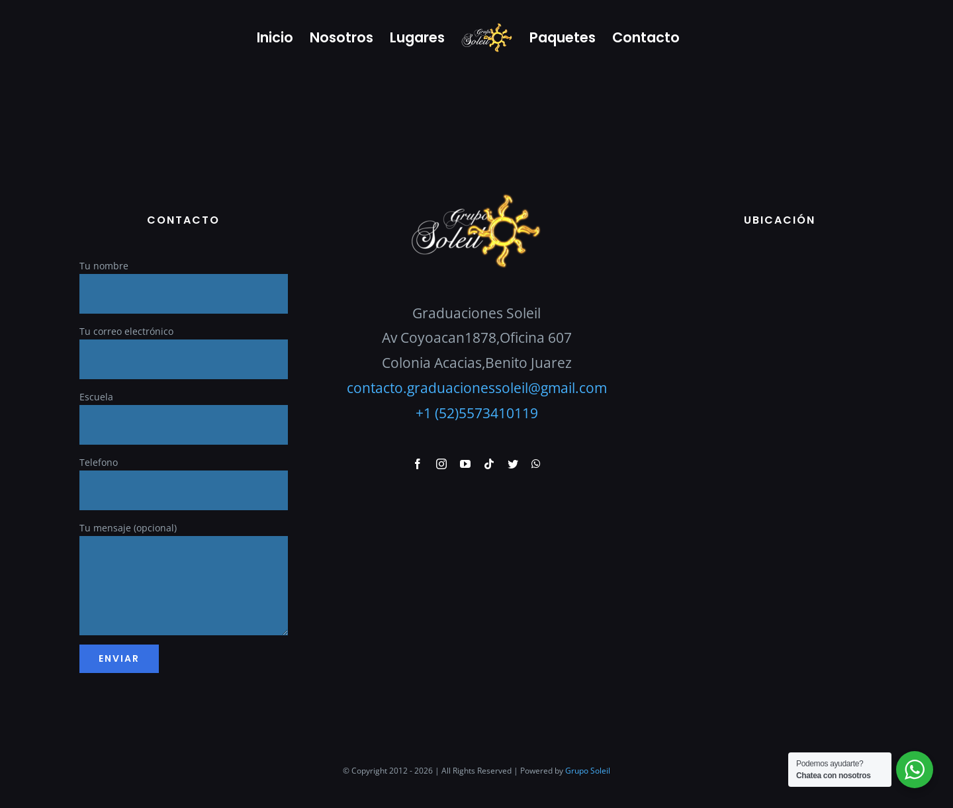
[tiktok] (489, 464)
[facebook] (417, 464)
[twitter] (513, 464)
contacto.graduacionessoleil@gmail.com (477, 388)
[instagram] (441, 464)
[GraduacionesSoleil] (476, 197)
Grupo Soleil (587, 770)
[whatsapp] (536, 464)
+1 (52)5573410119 (477, 413)
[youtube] (465, 464)
